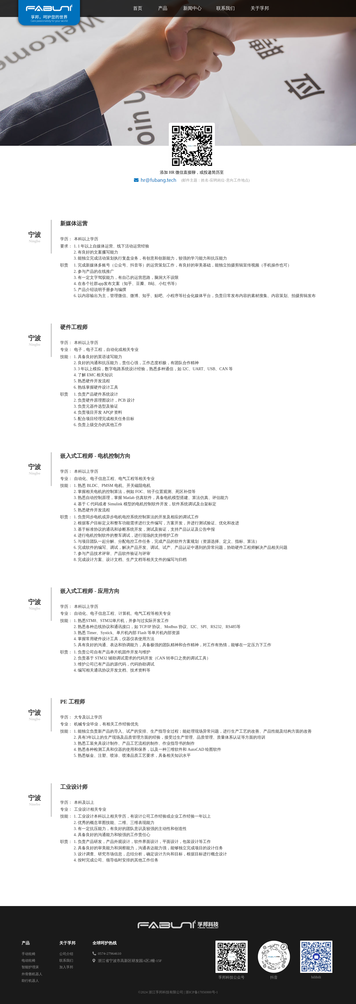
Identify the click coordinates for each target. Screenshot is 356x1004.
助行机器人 (30, 981)
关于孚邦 (260, 8)
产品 (162, 8)
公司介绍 (66, 954)
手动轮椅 (28, 954)
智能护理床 (30, 967)
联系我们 (225, 8)
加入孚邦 (66, 967)
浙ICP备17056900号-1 (201, 992)
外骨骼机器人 (32, 974)
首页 (137, 8)
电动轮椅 (28, 960)
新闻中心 (192, 8)
